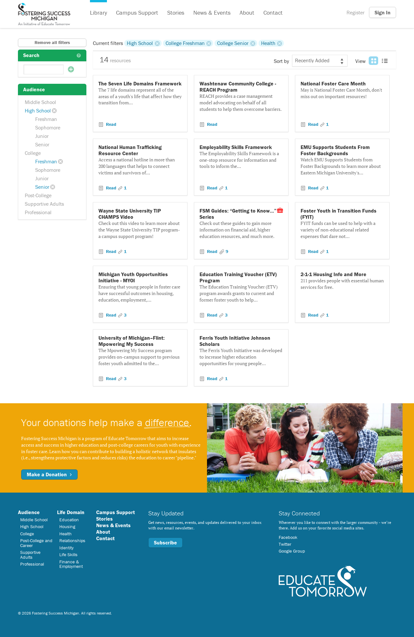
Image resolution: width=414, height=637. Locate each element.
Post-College (38, 195)
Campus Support (137, 12)
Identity (66, 548)
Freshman (46, 119)
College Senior (232, 43)
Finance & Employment (71, 564)
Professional (38, 212)
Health (268, 43)
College (33, 153)
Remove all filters (52, 42)
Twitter (285, 544)
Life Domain (70, 512)
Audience (29, 512)
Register (355, 12)
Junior (42, 136)
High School (38, 110)
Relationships (72, 540)
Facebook (288, 537)
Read (110, 124)
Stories (175, 12)
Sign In (383, 12)
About (247, 12)
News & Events (211, 12)
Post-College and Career (36, 543)
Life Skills (68, 554)
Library (98, 12)
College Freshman (185, 43)
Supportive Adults (44, 203)
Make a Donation (49, 474)
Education (69, 520)
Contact (273, 12)
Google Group (292, 551)
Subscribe (165, 542)
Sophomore (47, 127)
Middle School (40, 102)
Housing (67, 526)
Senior (42, 144)
